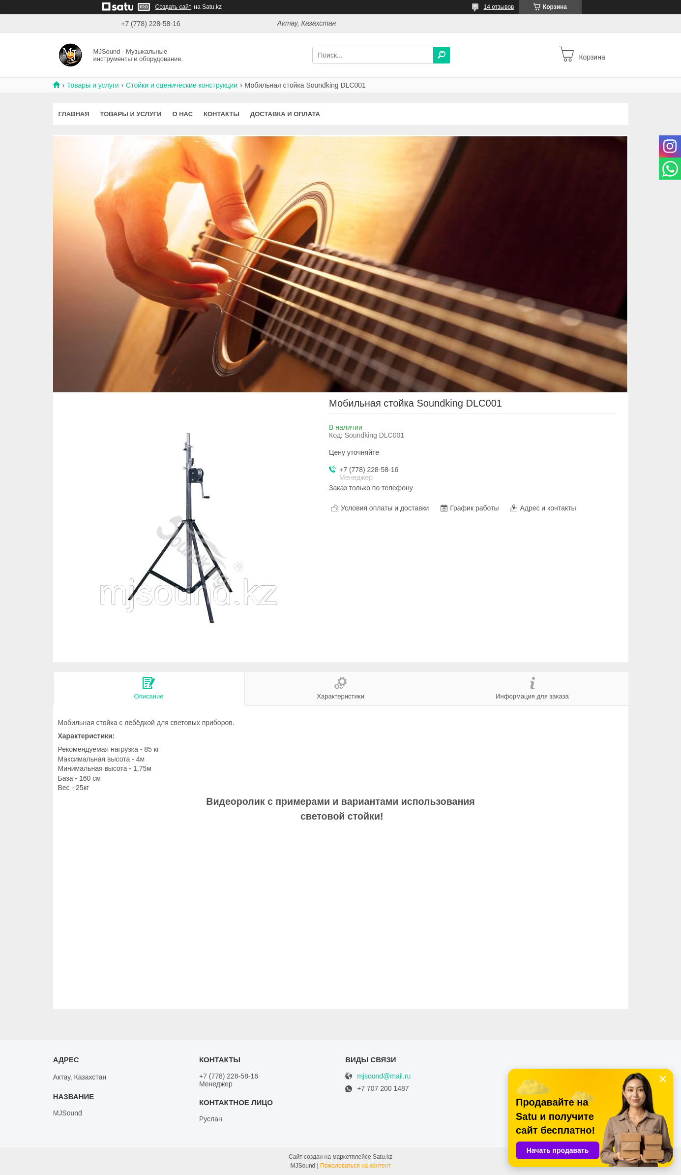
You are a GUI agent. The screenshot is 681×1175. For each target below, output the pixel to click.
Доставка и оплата (285, 114)
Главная (74, 114)
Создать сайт (173, 6)
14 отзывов (498, 6)
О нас (182, 114)
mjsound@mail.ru (384, 1076)
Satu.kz (382, 1156)
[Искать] (441, 55)
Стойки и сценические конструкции (181, 85)
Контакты (221, 114)
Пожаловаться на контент (355, 1165)
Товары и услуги (93, 85)
